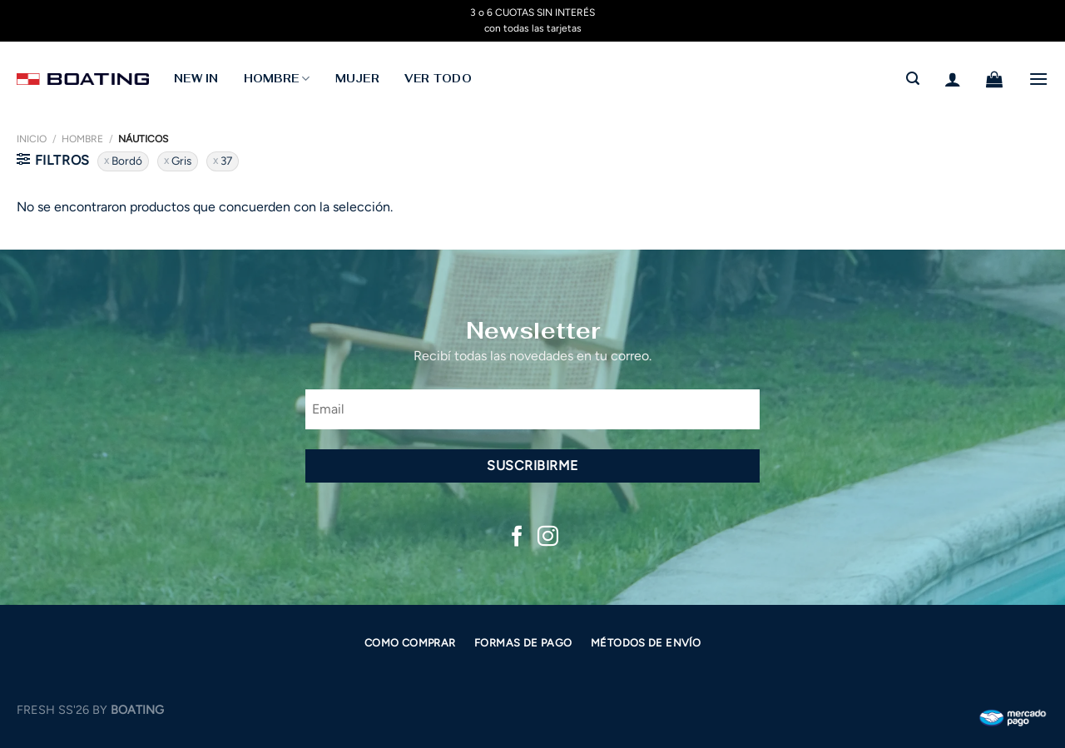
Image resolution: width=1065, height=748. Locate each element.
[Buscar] (912, 78)
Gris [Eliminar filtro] (181, 160)
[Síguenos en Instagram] (547, 537)
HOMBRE (277, 79)
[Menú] (1038, 78)
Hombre (82, 139)
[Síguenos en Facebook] (517, 537)
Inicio (32, 139)
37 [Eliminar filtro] (226, 160)
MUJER (357, 79)
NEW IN (196, 79)
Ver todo (438, 79)
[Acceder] (952, 79)
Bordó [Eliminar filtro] (126, 160)
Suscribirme (532, 465)
